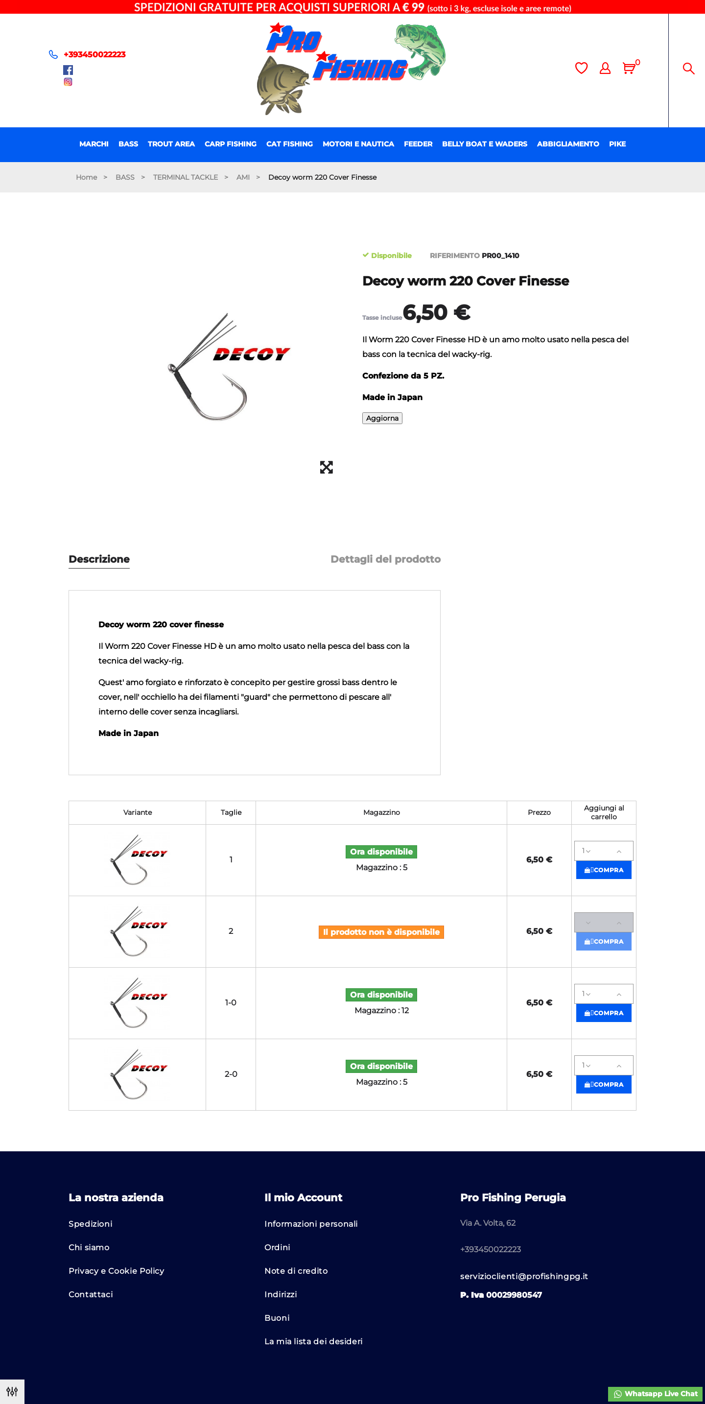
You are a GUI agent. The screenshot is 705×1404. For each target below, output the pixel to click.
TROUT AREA (171, 144)
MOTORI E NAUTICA (358, 144)
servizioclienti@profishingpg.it (524, 1276)
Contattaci (91, 1294)
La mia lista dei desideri (313, 1341)
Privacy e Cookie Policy (116, 1271)
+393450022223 (94, 54)
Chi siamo (89, 1247)
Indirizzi (280, 1294)
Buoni (276, 1318)
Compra (604, 870)
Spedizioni (90, 1224)
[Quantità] (604, 851)
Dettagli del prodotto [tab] (385, 559)
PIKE (617, 144)
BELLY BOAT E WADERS (484, 144)
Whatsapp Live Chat (655, 1394)
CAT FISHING (289, 144)
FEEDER (418, 144)
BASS (128, 144)
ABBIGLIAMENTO (568, 144)
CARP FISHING (231, 144)
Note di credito (296, 1271)
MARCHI (94, 144)
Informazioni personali (311, 1224)
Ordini (277, 1247)
